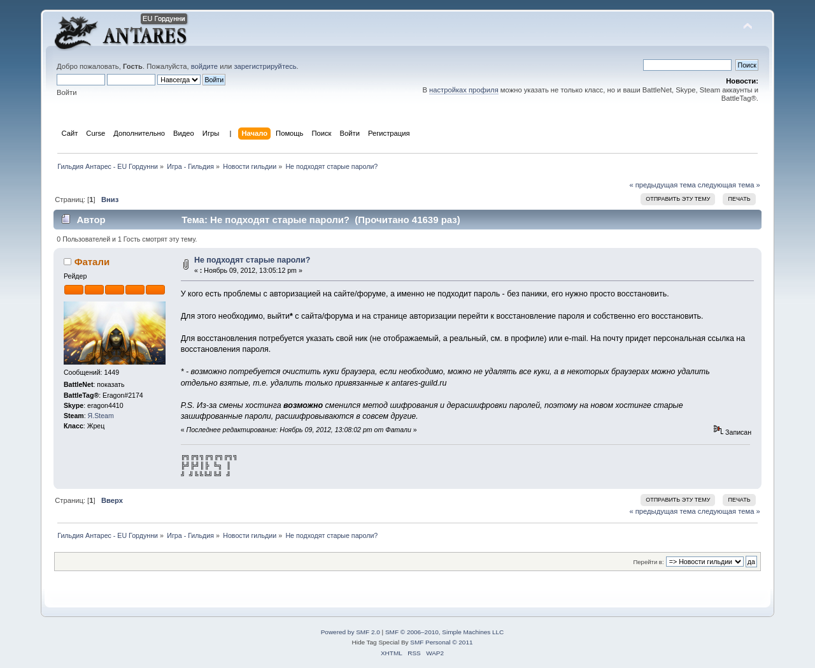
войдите (204, 66)
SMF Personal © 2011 (441, 642)
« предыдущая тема (662, 185)
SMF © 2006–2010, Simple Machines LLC (444, 631)
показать (110, 384)
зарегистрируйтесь (265, 66)
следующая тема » (729, 185)
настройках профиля (464, 90)
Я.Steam (101, 415)
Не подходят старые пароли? (252, 260)
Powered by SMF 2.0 (350, 631)
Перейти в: (648, 561)
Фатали (92, 261)
